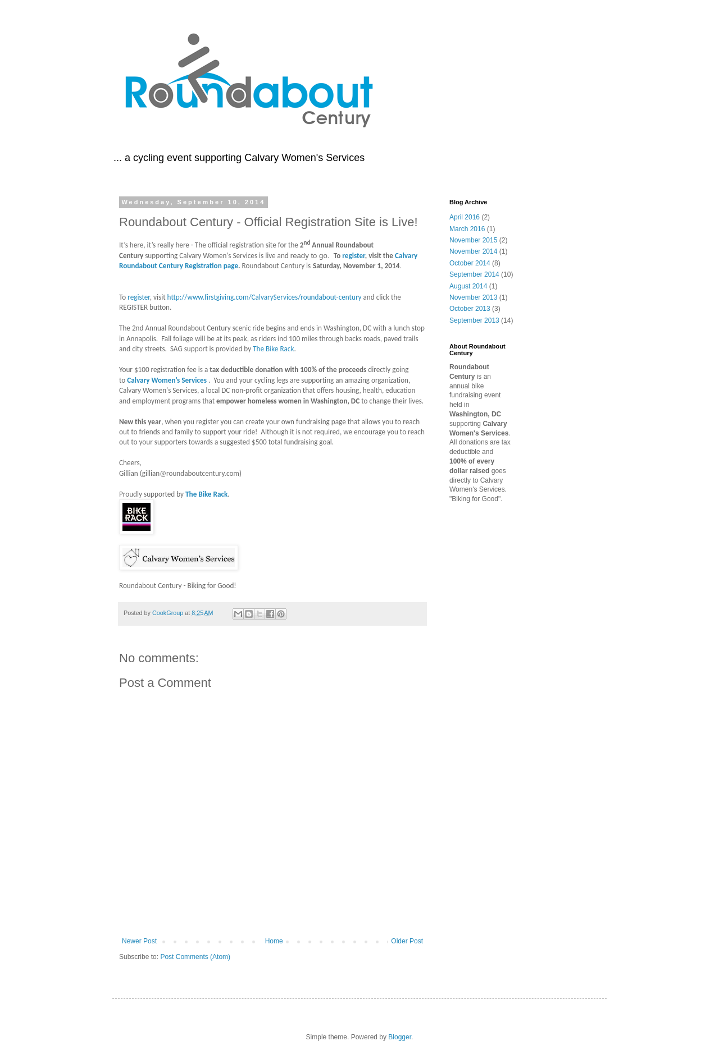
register (353, 255)
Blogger (399, 1037)
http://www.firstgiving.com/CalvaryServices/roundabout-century (264, 297)
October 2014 (469, 263)
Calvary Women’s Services (167, 380)
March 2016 (467, 229)
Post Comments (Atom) (195, 957)
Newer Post (139, 941)
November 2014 (473, 251)
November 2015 (473, 240)
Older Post (407, 941)
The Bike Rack (273, 349)
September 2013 (474, 320)
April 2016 (464, 217)
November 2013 (473, 297)
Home (274, 941)
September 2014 (474, 274)
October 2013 (469, 309)
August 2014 (468, 286)
